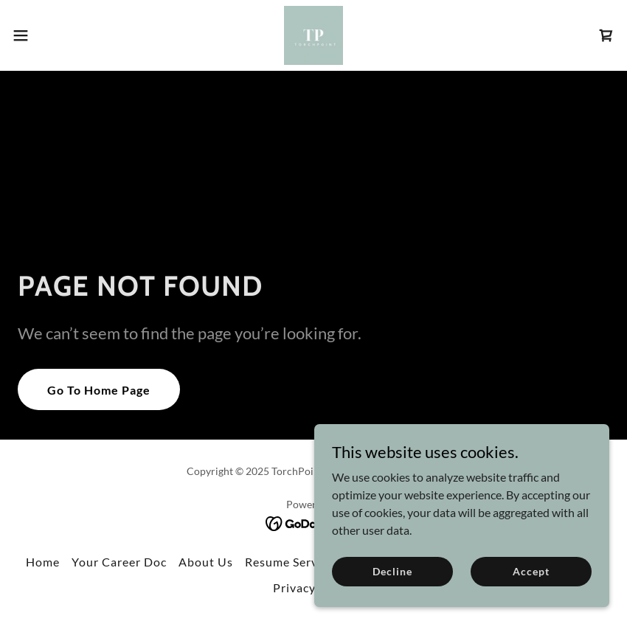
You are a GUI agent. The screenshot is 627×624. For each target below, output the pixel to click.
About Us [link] (206, 562)
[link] (313, 35)
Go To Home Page (98, 390)
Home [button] (43, 562)
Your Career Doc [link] (119, 562)
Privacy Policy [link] (313, 587)
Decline (392, 571)
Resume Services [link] (292, 562)
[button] (52, 35)
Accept (531, 571)
